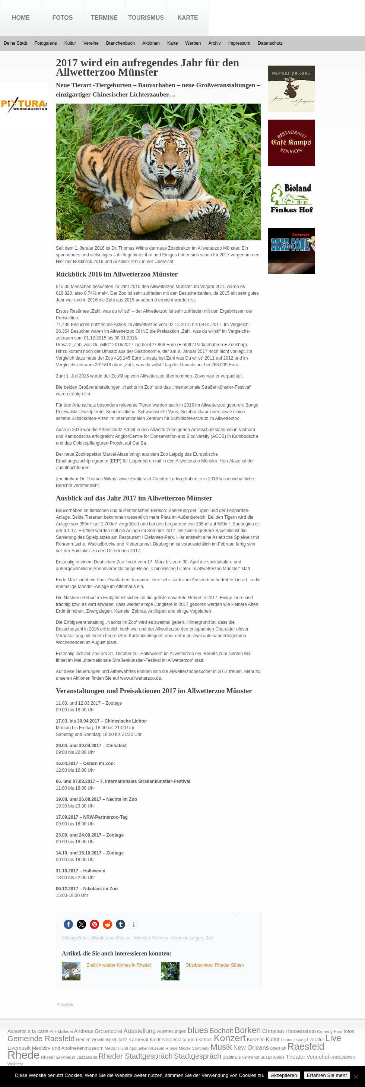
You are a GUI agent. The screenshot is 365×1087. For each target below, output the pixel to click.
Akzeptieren (284, 1075)
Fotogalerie (46, 43)
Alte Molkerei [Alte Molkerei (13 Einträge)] (61, 1031)
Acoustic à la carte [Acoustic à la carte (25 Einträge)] (27, 1031)
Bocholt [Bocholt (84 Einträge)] (221, 1030)
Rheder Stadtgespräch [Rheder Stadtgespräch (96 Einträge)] (136, 1056)
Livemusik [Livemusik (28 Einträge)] (19, 1048)
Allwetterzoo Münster (110, 938)
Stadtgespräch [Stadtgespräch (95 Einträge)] (197, 1056)
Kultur (70, 43)
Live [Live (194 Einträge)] (334, 1038)
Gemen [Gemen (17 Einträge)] (83, 1039)
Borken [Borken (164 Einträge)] (247, 1030)
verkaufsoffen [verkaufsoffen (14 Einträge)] (342, 1057)
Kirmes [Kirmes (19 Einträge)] (205, 1039)
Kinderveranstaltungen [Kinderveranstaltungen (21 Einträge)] (173, 1039)
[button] (68, 924)
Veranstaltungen (187, 938)
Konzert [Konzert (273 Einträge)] (230, 1038)
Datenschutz (270, 43)
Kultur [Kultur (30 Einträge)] (273, 1039)
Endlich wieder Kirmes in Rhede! (118, 965)
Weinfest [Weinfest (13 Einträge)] (15, 1064)
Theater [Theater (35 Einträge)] (295, 1056)
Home (21, 18)
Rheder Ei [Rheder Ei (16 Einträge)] (50, 1057)
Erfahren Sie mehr (327, 1075)
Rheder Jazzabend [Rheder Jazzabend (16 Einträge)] (79, 1057)
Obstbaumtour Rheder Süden (214, 965)
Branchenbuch (120, 43)
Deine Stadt (15, 43)
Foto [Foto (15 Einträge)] (338, 1031)
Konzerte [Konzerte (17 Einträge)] (255, 1039)
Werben (193, 43)
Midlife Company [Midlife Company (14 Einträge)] (194, 1048)
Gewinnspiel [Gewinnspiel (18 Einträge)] (104, 1039)
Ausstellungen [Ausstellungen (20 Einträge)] (172, 1031)
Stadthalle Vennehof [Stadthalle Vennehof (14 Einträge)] (241, 1057)
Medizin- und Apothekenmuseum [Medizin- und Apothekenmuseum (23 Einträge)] (68, 1048)
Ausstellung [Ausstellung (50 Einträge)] (140, 1030)
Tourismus (146, 18)
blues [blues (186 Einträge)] (198, 1030)
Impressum (239, 43)
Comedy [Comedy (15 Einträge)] (325, 1031)
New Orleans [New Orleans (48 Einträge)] (251, 1047)
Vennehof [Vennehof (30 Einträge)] (318, 1057)
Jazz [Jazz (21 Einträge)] (122, 1039)
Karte (187, 18)
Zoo (209, 938)
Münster (142, 938)
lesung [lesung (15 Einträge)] (299, 1039)
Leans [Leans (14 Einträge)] (286, 1039)
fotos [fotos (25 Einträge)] (348, 1031)
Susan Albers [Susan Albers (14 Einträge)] (272, 1057)
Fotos (63, 18)
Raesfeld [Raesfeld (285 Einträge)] (306, 1046)
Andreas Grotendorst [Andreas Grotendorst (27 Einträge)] (98, 1031)
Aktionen (151, 43)
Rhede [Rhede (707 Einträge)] (23, 1055)
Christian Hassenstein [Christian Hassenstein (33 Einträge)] (289, 1031)
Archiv (214, 43)
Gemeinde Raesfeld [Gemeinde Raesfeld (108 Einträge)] (41, 1038)
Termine (104, 18)
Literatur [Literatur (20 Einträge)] (315, 1039)
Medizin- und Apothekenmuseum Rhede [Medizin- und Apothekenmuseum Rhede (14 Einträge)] (141, 1048)
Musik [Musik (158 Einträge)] (221, 1047)
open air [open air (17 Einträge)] (278, 1048)
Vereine (91, 43)
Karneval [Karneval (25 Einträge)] (138, 1039)
